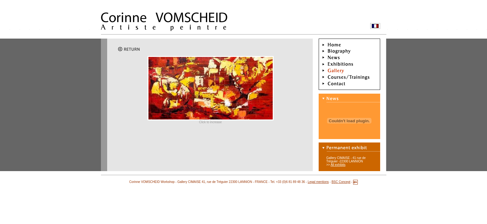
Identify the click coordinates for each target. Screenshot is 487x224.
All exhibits (337, 164)
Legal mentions (318, 182)
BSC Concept (340, 182)
